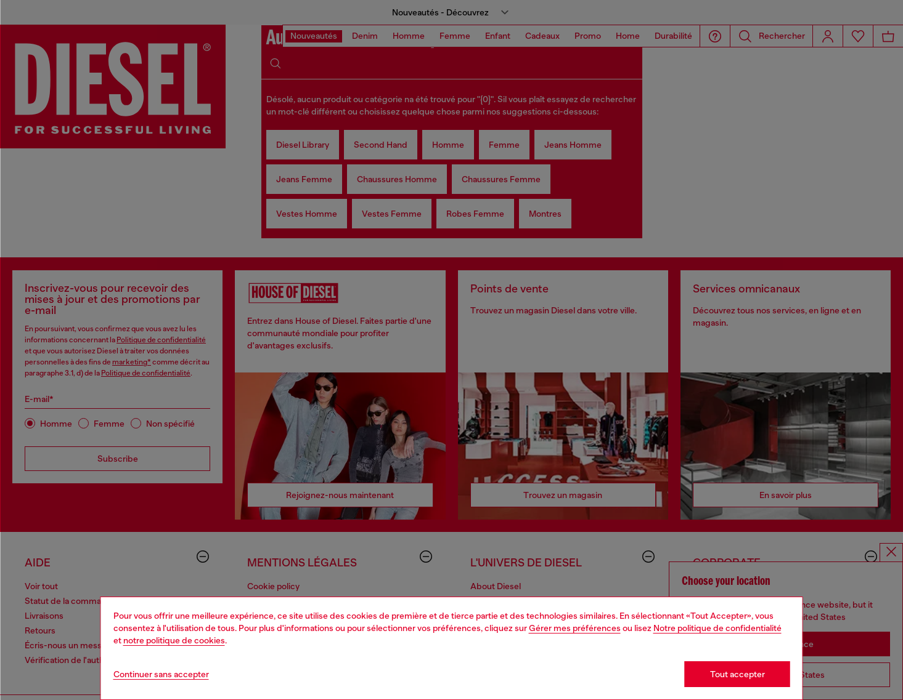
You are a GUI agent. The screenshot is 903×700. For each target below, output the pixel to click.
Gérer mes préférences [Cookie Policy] (575, 628)
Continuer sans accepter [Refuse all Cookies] (161, 674)
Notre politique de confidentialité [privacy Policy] (717, 628)
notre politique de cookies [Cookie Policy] (174, 640)
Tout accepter (737, 674)
